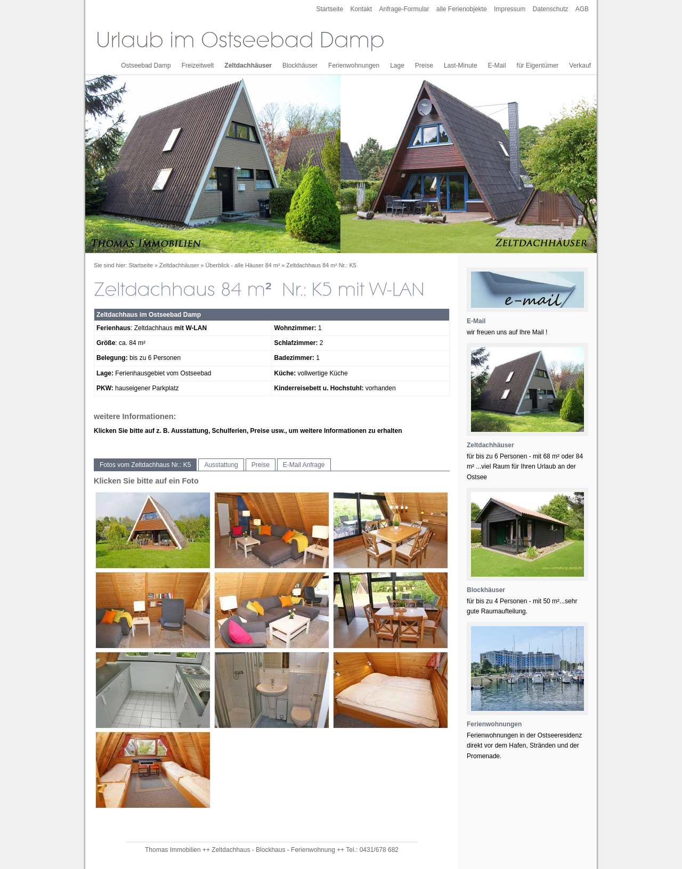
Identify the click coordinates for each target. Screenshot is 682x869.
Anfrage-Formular (404, 9)
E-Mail (497, 65)
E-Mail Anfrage (304, 465)
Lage (397, 65)
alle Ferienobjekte (461, 9)
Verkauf (580, 65)
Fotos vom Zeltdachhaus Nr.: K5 (145, 465)
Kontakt (361, 9)
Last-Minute (460, 65)
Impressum (509, 9)
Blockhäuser (300, 65)
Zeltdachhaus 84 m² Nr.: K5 (321, 265)
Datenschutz (551, 9)
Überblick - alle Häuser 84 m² (243, 265)
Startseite (329, 9)
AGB (582, 9)
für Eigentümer (538, 65)
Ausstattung (221, 465)
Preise (424, 65)
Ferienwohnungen (353, 65)
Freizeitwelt (198, 65)
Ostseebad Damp (145, 65)
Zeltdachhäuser (248, 65)
